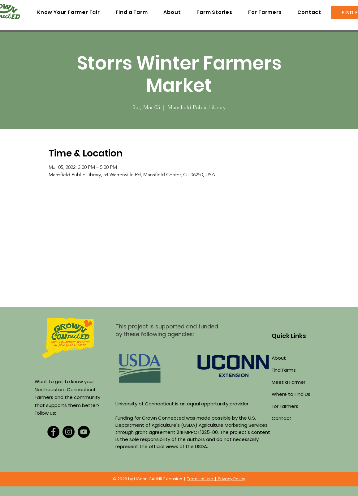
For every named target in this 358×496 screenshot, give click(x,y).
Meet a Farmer (288, 382)
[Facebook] (53, 432)
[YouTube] (84, 432)
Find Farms (284, 370)
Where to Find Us (291, 394)
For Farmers (285, 406)
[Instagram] (69, 432)
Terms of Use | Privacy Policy (216, 479)
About (279, 358)
